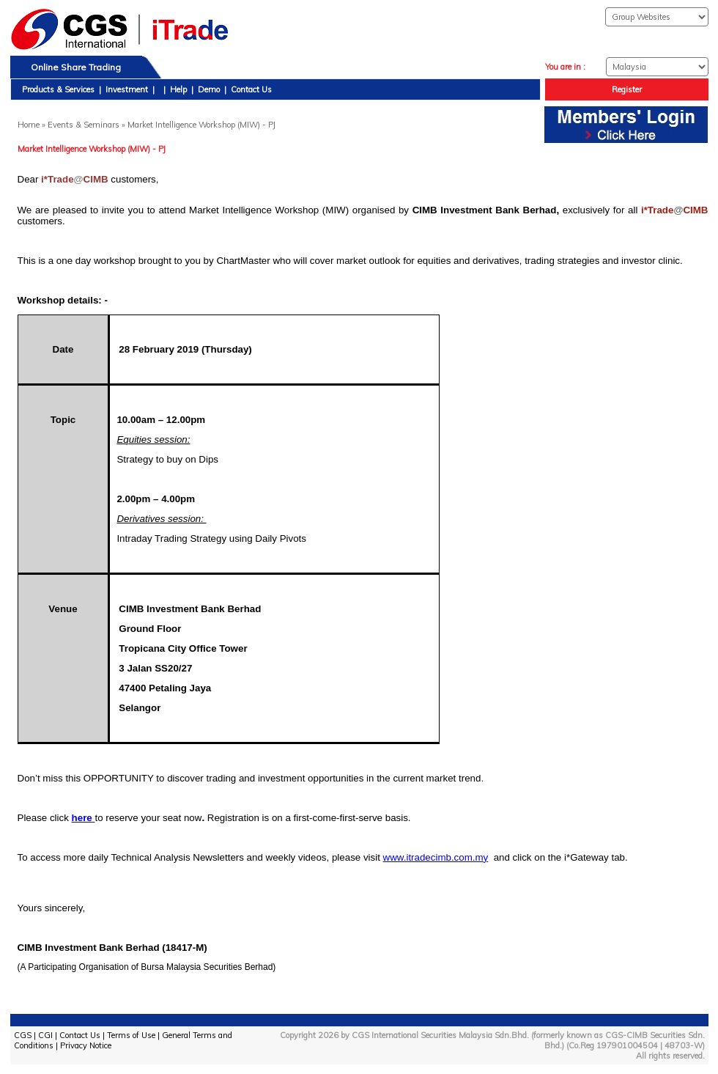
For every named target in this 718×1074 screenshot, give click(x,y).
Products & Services (58, 89)
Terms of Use (131, 1035)
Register (627, 89)
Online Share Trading (76, 67)
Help (178, 89)
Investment (127, 89)
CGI (45, 1035)
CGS (23, 1035)
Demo (209, 89)
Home (29, 124)
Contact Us (251, 89)
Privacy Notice (85, 1045)
